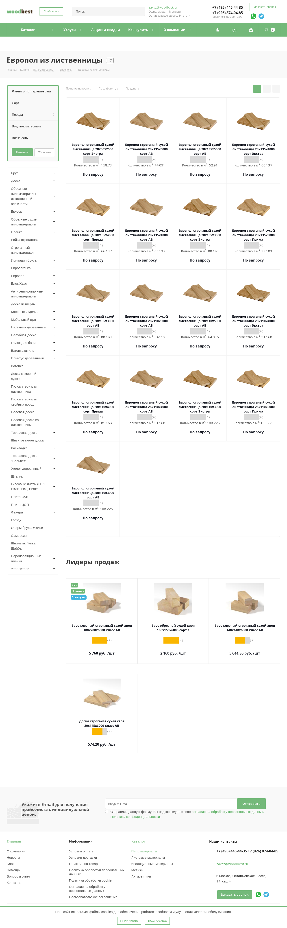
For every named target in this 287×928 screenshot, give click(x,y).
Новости (13, 857)
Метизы (137, 870)
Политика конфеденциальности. (136, 816)
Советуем (78, 597)
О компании (16, 851)
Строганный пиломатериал (22, 250)
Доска (15, 181)
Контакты (14, 882)
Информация (81, 841)
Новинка (78, 591)
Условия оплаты (81, 851)
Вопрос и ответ (18, 876)
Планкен (17, 232)
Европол (17, 275)
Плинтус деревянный (27, 358)
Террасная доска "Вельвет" (24, 458)
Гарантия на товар (83, 863)
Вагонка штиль (22, 350)
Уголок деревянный (26, 468)
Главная (14, 841)
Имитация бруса (24, 260)
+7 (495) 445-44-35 (227, 7)
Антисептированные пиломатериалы (27, 294)
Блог (10, 863)
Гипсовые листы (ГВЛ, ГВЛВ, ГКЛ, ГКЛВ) (28, 486)
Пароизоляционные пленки (26, 558)
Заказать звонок (265, 7)
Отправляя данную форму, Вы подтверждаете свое (187, 814)
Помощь (13, 870)
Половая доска (22, 412)
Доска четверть (23, 304)
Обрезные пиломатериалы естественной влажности (23, 196)
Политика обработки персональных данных (96, 872)
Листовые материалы (148, 857)
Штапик (17, 476)
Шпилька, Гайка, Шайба (23, 545)
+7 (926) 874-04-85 (227, 12)
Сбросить (44, 152)
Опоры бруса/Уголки (27, 527)
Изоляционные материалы (152, 863)
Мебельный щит (23, 319)
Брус (14, 173)
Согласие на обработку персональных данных (87, 888)
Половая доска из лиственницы (25, 422)
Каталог (138, 841)
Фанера (17, 512)
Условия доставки (83, 857)
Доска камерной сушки (23, 376)
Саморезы (19, 535)
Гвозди (16, 520)
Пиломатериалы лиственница (24, 389)
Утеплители (20, 568)
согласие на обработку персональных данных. (227, 811)
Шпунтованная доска (27, 440)
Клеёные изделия (24, 311)
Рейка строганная (25, 239)
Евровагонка (21, 268)
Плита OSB (19, 496)
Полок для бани (23, 342)
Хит (74, 585)
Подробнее (157, 920)
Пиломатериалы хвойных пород (24, 401)
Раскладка (19, 448)
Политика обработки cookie (90, 880)
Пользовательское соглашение (93, 897)
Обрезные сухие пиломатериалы (24, 222)
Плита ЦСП (20, 504)
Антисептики (141, 876)
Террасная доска (24, 432)
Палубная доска (23, 335)
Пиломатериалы (144, 851)
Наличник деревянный (28, 327)
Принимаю (129, 920)
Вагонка (17, 366)
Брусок (16, 211)
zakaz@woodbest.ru (162, 7)
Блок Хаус (19, 283)
